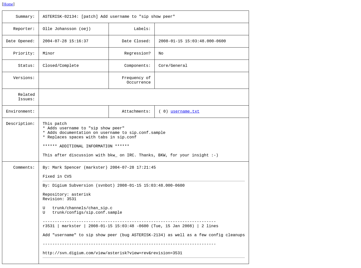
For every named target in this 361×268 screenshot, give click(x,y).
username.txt (184, 111)
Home (8, 4)
